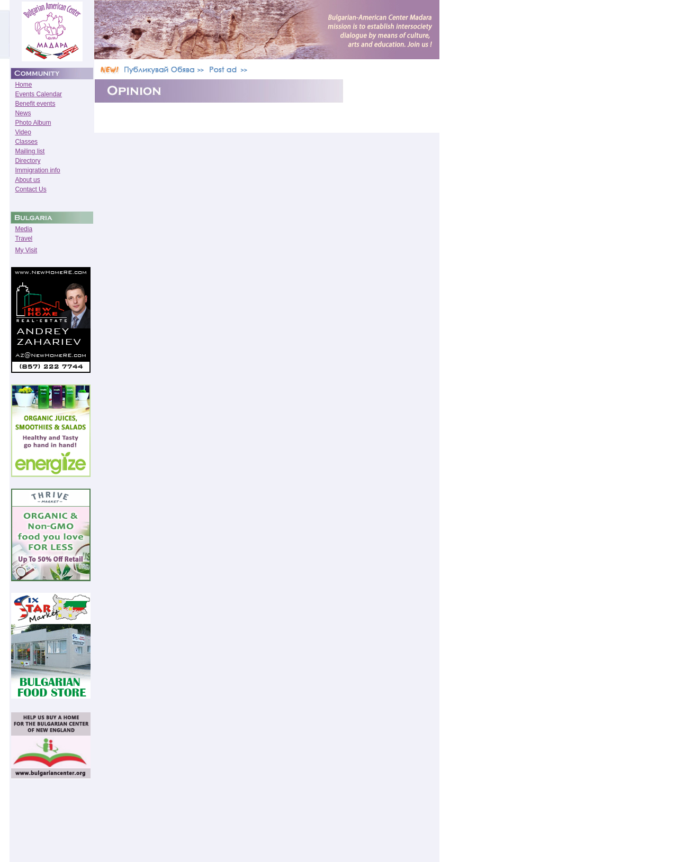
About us (27, 180)
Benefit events (35, 103)
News (23, 113)
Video (23, 132)
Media (23, 229)
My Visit (26, 250)
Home (23, 84)
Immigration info (37, 170)
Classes (26, 141)
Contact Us (30, 189)
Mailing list (29, 151)
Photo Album (33, 122)
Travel (23, 238)
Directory (27, 160)
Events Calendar (38, 94)
